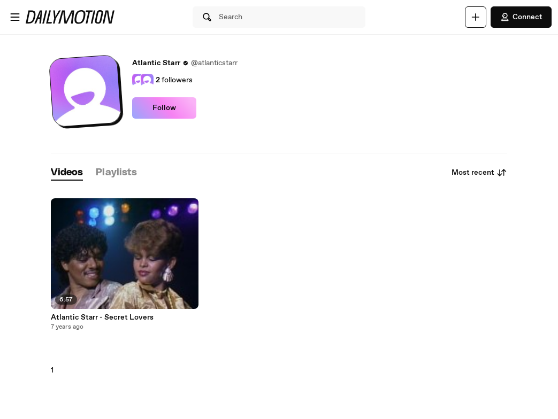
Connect (521, 17)
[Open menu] (15, 17)
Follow (164, 108)
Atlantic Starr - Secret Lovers (102, 317)
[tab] (67, 173)
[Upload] (475, 17)
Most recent (479, 172)
